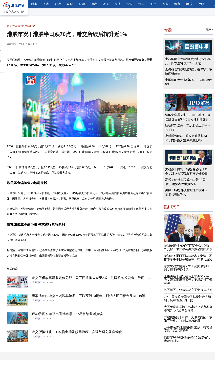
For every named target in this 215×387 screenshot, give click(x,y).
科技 (118, 4)
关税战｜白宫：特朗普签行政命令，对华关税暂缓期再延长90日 (186, 171)
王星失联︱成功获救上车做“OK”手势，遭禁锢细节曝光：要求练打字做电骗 (188, 280)
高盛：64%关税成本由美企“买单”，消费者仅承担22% (185, 182)
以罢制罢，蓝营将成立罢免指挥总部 (188, 290)
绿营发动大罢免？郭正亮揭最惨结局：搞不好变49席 (186, 267)
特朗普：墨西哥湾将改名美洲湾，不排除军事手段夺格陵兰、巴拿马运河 (188, 257)
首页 (9, 25)
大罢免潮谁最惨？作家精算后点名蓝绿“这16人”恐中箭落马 (188, 308)
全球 (70, 4)
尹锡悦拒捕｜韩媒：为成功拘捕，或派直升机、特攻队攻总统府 (188, 319)
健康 (106, 4)
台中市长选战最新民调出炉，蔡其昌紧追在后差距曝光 (188, 329)
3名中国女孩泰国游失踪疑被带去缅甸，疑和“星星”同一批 (187, 298)
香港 (46, 4)
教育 (177, 4)
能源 (129, 4)
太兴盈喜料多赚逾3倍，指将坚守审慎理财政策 (188, 72)
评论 (153, 4)
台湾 (58, 4)
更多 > (209, 29)
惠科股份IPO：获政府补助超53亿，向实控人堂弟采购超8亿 (186, 138)
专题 (165, 4)
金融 (82, 4)
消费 (94, 4)
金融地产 (30, 25)
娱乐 (189, 4)
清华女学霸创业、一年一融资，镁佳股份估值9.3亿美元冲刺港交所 (187, 117)
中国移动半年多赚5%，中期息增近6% (188, 82)
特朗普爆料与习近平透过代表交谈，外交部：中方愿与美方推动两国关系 (188, 247)
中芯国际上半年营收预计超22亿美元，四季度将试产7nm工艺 (188, 61)
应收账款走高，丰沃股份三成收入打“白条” (187, 127)
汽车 (141, 4)
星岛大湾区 (19, 25)
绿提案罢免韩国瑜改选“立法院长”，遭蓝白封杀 (187, 339)
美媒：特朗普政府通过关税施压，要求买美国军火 (187, 192)
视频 (201, 4)
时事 (34, 4)
